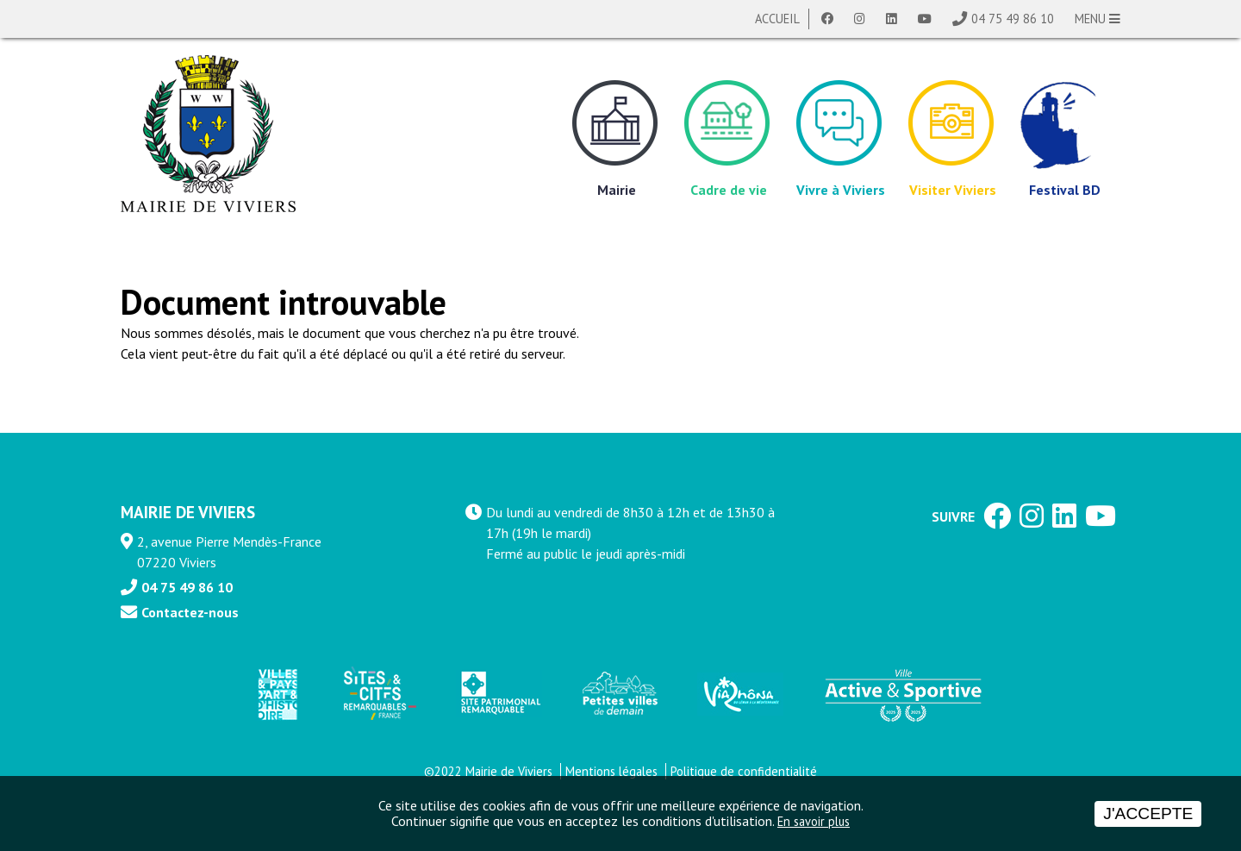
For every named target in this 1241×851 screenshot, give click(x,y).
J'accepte (1148, 813)
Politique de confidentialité (743, 771)
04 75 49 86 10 (1012, 18)
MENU (1097, 18)
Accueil (777, 18)
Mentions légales (611, 771)
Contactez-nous (190, 612)
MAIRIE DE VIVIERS (188, 511)
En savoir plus (813, 821)
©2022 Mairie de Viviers (488, 771)
